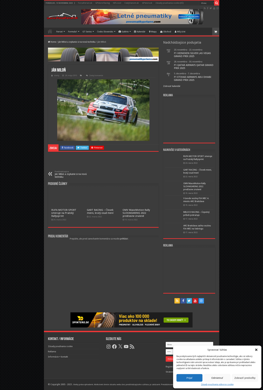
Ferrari (59, 31)
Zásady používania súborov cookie (217, 384)
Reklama (52, 351)
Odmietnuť (217, 377)
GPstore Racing (102, 3)
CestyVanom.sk (131, 3)
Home (52, 42)
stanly (56, 75)
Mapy (152, 31)
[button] (256, 349)
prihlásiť (124, 238)
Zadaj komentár (96, 75)
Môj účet (180, 31)
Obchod (165, 31)
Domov (50, 31)
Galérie (124, 31)
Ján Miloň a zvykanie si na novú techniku (77, 42)
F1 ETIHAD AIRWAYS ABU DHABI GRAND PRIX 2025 (192, 78)
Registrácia (171, 366)
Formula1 (72, 31)
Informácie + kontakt (58, 356)
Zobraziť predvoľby (244, 377)
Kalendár (139, 31)
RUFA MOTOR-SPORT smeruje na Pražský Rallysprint (63, 212)
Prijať (190, 377)
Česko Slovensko (105, 31)
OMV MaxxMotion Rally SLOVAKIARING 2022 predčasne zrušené (136, 212)
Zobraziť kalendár (172, 86)
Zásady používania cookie (60, 346)
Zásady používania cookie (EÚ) (169, 3)
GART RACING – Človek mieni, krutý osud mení (100, 211)
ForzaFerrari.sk (85, 3)
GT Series (87, 31)
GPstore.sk (147, 3)
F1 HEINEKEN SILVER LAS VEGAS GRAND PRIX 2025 (192, 55)
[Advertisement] (189, 120)
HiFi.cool (117, 3)
